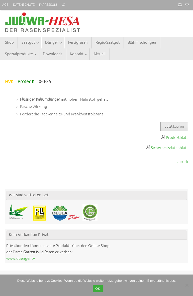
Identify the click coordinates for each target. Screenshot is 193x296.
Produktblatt (177, 137)
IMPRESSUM (48, 5)
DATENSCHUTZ (24, 5)
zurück (182, 162)
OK (97, 289)
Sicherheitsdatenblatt (169, 148)
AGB (5, 5)
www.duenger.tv (20, 258)
